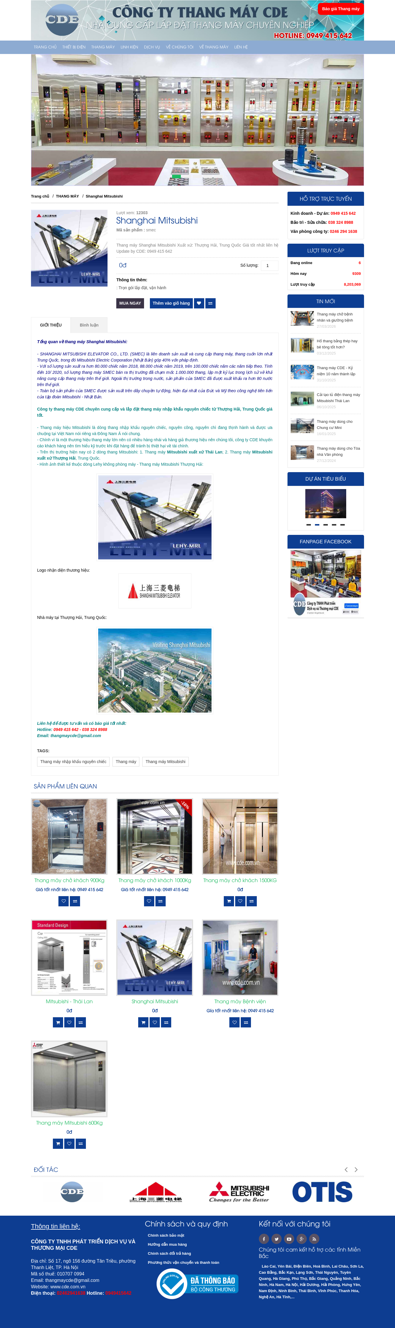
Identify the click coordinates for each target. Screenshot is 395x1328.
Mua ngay (130, 303)
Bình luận (89, 325)
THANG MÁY (103, 47)
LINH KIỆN (129, 47)
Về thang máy (213, 47)
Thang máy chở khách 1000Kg (155, 880)
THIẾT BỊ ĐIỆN (74, 47)
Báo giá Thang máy (341, 8)
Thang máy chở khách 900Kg (69, 880)
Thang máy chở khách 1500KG (240, 880)
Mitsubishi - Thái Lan (69, 1001)
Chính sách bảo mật (166, 1235)
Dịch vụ (152, 47)
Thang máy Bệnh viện (240, 1001)
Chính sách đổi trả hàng (169, 1253)
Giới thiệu (51, 325)
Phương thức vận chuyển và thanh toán (183, 1262)
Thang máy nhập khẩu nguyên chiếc (73, 761)
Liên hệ (241, 47)
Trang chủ (45, 47)
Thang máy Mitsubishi (165, 761)
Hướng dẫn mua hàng (167, 1244)
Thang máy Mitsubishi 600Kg (69, 1123)
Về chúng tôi (179, 47)
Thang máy (126, 761)
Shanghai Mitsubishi (104, 196)
